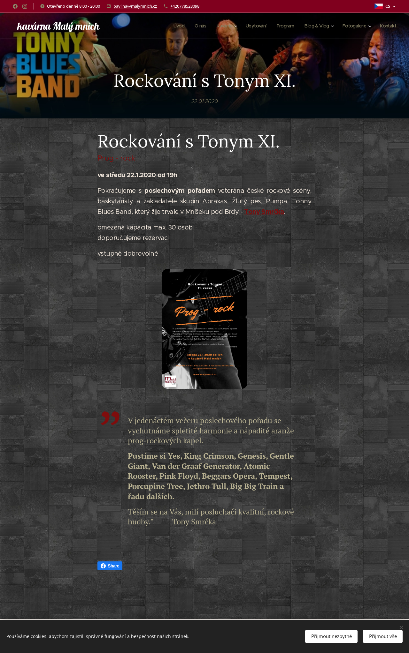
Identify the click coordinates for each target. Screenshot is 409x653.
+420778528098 (184, 6)
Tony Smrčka (264, 211)
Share (110, 565)
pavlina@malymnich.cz (135, 6)
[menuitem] (169, 26)
